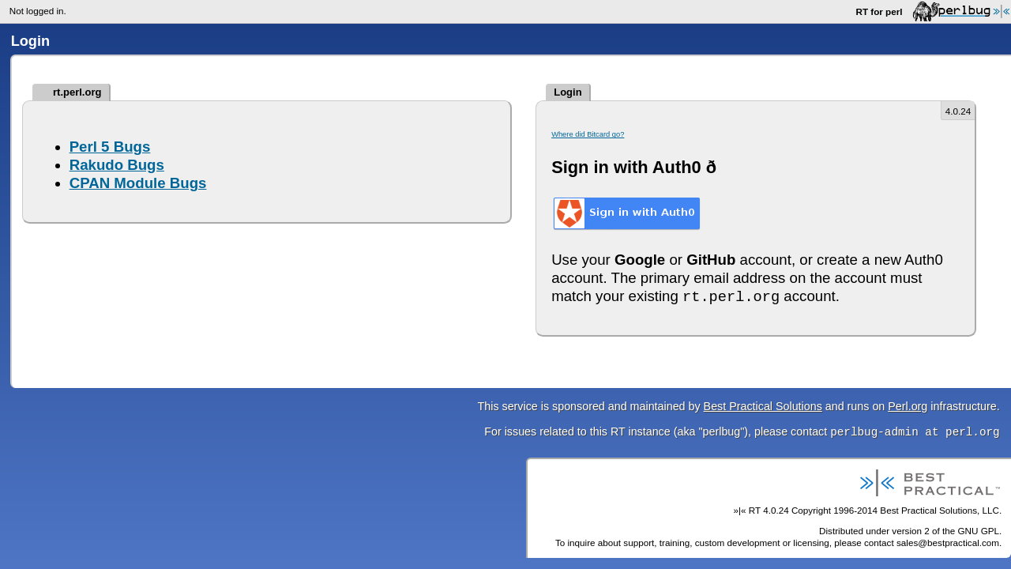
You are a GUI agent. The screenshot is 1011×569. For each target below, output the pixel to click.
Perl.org (907, 406)
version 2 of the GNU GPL (945, 531)
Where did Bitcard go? (587, 134)
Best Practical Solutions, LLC (939, 510)
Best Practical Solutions (763, 406)
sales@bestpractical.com (947, 542)
